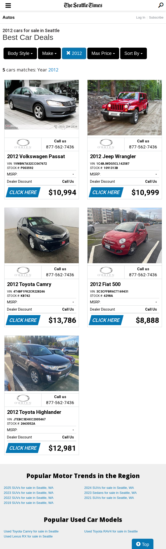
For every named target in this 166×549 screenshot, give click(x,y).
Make (49, 53)
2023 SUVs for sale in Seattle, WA (29, 493)
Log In (140, 17)
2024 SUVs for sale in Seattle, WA (109, 488)
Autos (9, 17)
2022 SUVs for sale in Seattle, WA (29, 498)
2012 (74, 53)
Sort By (133, 53)
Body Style (20, 53)
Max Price (103, 53)
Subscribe (156, 17)
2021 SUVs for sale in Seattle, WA (109, 498)
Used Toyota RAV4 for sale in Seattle (111, 531)
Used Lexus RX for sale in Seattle (28, 536)
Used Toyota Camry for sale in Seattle (31, 531)
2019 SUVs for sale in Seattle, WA (29, 503)
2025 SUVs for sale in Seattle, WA (29, 488)
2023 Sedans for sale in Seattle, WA (110, 493)
